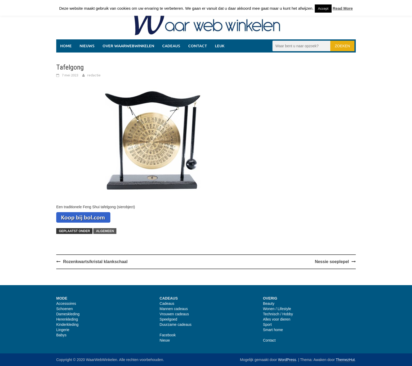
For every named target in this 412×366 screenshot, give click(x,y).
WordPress (287, 360)
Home (66, 46)
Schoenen (64, 309)
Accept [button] (323, 9)
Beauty (269, 303)
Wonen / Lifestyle (277, 309)
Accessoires (66, 303)
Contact (197, 46)
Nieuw (164, 340)
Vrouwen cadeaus (174, 314)
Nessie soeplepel (332, 261)
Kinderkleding (67, 324)
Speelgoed (168, 319)
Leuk (219, 46)
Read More (343, 8)
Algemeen (105, 231)
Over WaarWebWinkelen (128, 46)
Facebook (167, 335)
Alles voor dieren (276, 319)
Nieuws (87, 46)
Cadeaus (171, 46)
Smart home (273, 330)
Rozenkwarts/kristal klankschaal (95, 261)
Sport (267, 324)
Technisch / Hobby (278, 314)
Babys (61, 335)
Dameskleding (68, 314)
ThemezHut (345, 360)
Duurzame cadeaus (175, 324)
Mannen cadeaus (173, 309)
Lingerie (62, 330)
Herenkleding (67, 319)
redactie (94, 75)
